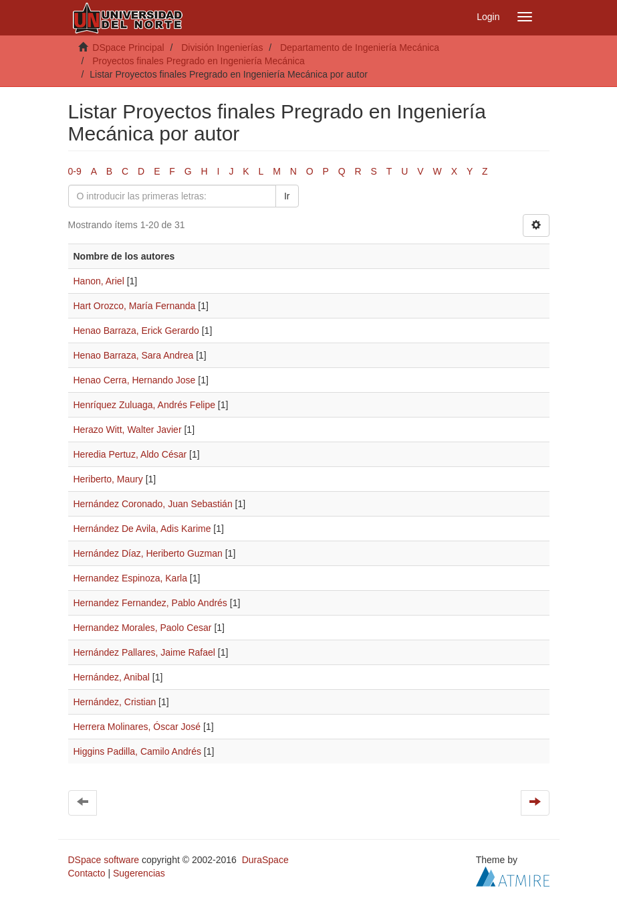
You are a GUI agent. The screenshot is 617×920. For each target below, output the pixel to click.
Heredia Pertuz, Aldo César (130, 454)
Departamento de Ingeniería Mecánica (359, 47)
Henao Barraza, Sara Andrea (134, 355)
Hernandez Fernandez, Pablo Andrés (150, 602)
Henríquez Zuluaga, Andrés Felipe (144, 404)
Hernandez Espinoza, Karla (130, 578)
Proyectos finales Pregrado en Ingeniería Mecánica (198, 61)
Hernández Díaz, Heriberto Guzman (148, 553)
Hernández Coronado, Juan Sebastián (153, 503)
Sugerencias (139, 873)
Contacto (87, 873)
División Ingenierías (222, 47)
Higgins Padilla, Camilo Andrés (137, 751)
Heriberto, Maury (108, 479)
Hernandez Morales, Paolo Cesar (143, 627)
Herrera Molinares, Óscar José (137, 726)
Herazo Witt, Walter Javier (128, 429)
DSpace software (104, 859)
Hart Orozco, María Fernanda (135, 305)
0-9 (75, 171)
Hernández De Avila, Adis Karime (142, 528)
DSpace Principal (128, 47)
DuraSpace (265, 859)
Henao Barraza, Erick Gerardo (136, 330)
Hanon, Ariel (99, 281)
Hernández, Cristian (115, 702)
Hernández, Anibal (112, 677)
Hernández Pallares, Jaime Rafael (144, 652)
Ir (287, 196)
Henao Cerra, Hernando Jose (135, 380)
